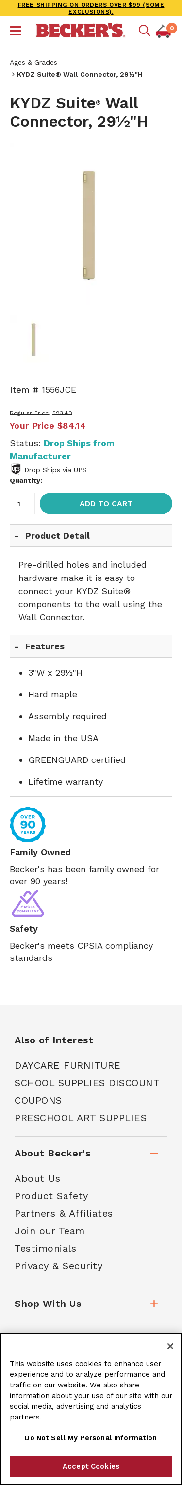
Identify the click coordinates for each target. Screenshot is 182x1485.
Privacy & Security (58, 1265)
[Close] (170, 1346)
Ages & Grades (33, 62)
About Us (37, 1178)
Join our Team (50, 1231)
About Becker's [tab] (52, 1153)
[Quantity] (22, 503)
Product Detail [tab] (57, 535)
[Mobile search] (144, 31)
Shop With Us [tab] (48, 1303)
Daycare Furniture (68, 1065)
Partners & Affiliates (64, 1213)
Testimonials (45, 1248)
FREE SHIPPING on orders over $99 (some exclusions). (91, 8)
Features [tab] (45, 646)
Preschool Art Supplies (81, 1117)
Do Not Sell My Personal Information (91, 1438)
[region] (91, 1409)
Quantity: (26, 480)
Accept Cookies (91, 1466)
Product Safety (51, 1196)
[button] (15, 32)
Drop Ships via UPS (55, 470)
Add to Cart (106, 503)
